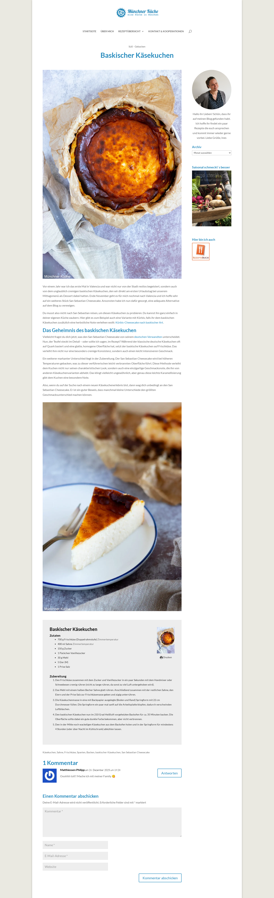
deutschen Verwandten (148, 336)
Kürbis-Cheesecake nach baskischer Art (139, 322)
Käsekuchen (49, 752)
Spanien (81, 752)
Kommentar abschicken (160, 878)
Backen (90, 752)
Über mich (107, 31)
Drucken (166, 657)
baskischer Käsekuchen (108, 752)
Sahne (60, 752)
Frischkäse (70, 752)
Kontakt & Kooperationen (166, 31)
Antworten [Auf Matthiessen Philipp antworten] (169, 773)
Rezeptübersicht (129, 31)
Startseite (89, 31)
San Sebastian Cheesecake (136, 752)
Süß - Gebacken (137, 46)
